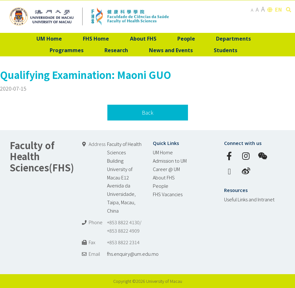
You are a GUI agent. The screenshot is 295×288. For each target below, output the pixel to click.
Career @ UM (166, 169)
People (160, 185)
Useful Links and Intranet (249, 199)
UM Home (163, 152)
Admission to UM (170, 160)
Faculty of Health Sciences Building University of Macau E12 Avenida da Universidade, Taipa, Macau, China (124, 177)
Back (147, 112)
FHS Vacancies (167, 194)
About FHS (164, 177)
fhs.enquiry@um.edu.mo (133, 253)
